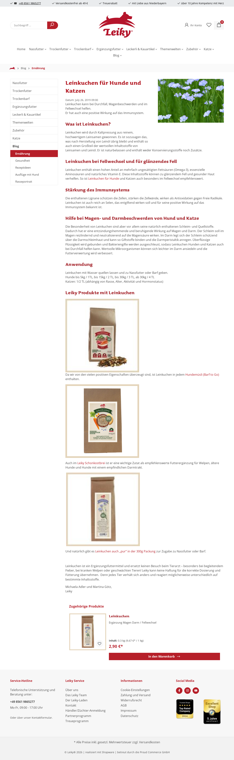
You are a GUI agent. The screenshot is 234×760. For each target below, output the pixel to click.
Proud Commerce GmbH (155, 752)
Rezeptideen (23, 167)
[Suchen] (52, 25)
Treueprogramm (77, 721)
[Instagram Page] (187, 690)
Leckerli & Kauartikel (27, 115)
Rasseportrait (23, 181)
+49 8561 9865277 (30, 3)
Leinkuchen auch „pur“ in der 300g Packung (125, 551)
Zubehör (19, 130)
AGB (124, 705)
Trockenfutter (22, 91)
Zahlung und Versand (136, 695)
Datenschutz (129, 716)
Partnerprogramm (78, 716)
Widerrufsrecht (131, 700)
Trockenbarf (21, 99)
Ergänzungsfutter (25, 107)
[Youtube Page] (196, 690)
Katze (16, 138)
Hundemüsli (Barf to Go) (202, 375)
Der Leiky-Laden (76, 700)
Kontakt (70, 705)
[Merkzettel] (209, 25)
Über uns (71, 690)
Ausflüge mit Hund (27, 174)
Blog (16, 146)
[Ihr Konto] (193, 24)
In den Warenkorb (164, 656)
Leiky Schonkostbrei (91, 463)
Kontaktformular (42, 717)
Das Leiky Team (76, 695)
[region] (191, 109)
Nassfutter (20, 83)
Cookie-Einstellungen (135, 690)
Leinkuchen (119, 616)
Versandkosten (149, 742)
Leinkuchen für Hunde (103, 179)
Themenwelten (23, 122)
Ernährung (22, 153)
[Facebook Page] (179, 690)
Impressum (129, 711)
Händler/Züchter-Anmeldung (85, 711)
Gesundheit (22, 160)
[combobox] (28, 25)
